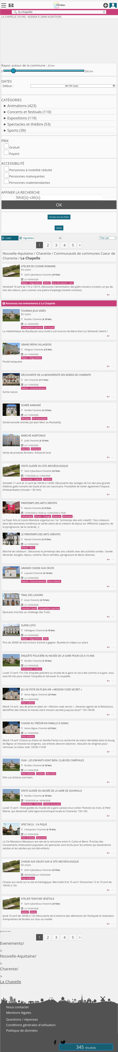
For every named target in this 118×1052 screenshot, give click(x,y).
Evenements (11, 943)
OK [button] (59, 205)
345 (86, 1047)
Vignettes (26, 238)
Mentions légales (18, 1012)
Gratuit (14, 147)
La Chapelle (10, 981)
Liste (6, 238)
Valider (59, 228)
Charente (43, 253)
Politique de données (22, 1030)
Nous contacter (17, 1007)
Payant (14, 153)
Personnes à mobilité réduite (30, 170)
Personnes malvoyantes (27, 176)
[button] (59, 218)
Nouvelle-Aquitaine (18, 253)
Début (7, 86)
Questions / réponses (22, 1019)
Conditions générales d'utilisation (31, 1025)
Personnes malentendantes (29, 182)
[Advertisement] (59, 40)
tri (60, 238)
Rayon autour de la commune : (24, 65)
